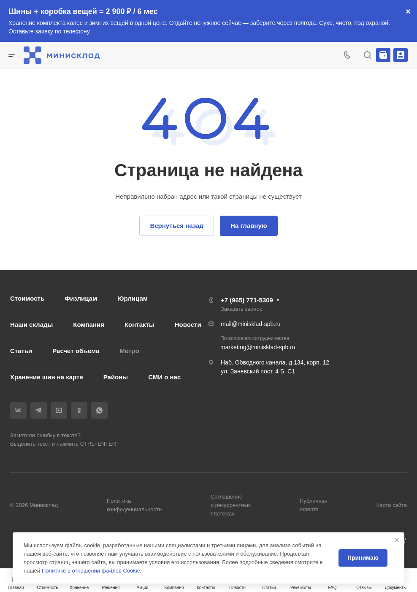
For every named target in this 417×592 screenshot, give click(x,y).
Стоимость (27, 298)
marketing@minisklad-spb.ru (257, 347)
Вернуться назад (176, 225)
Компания (88, 324)
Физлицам (81, 298)
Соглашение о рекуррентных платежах (231, 505)
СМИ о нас (164, 377)
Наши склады (31, 324)
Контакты (139, 324)
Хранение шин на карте (46, 377)
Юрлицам (132, 298)
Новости (188, 324)
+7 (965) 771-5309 (247, 300)
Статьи (21, 350)
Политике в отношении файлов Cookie (91, 570)
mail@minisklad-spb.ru (251, 324)
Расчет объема (75, 350)
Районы (115, 377)
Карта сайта (391, 505)
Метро (129, 350)
